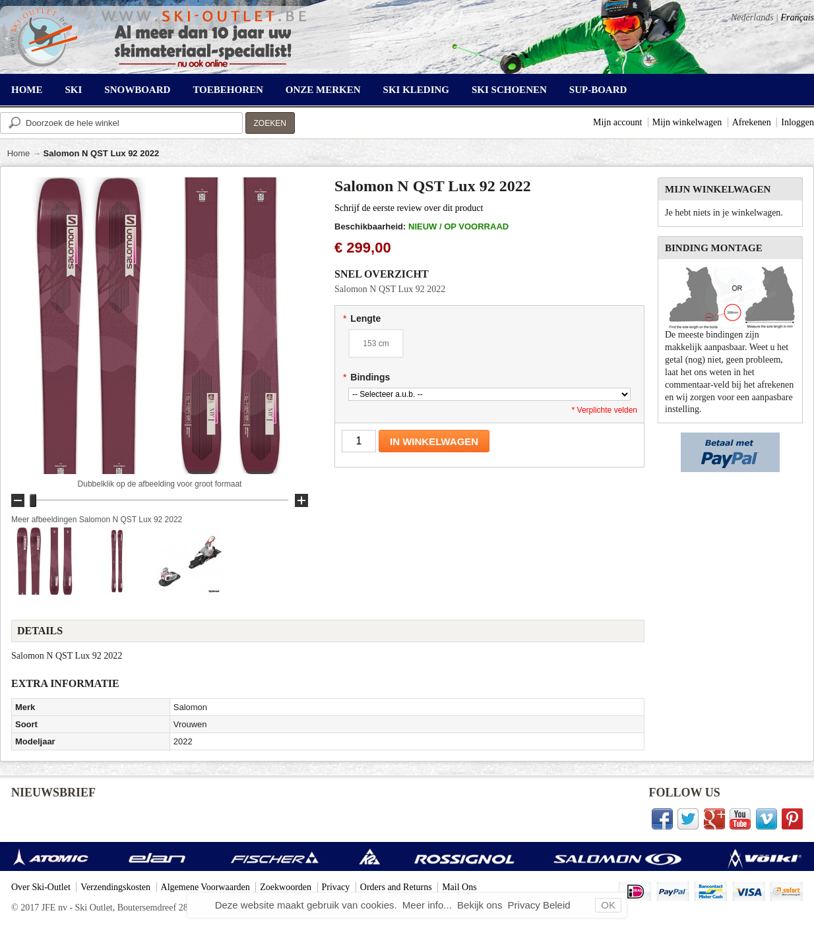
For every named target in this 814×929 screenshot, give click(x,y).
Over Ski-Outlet (41, 887)
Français (797, 17)
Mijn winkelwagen (687, 122)
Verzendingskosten (115, 887)
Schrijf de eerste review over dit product (408, 208)
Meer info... (428, 905)
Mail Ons (459, 887)
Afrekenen (751, 122)
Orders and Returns (396, 887)
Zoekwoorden (285, 887)
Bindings (366, 377)
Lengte (362, 318)
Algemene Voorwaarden (205, 887)
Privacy (336, 887)
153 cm (376, 343)
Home (18, 153)
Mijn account (617, 122)
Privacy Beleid (539, 905)
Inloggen (797, 122)
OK (608, 905)
